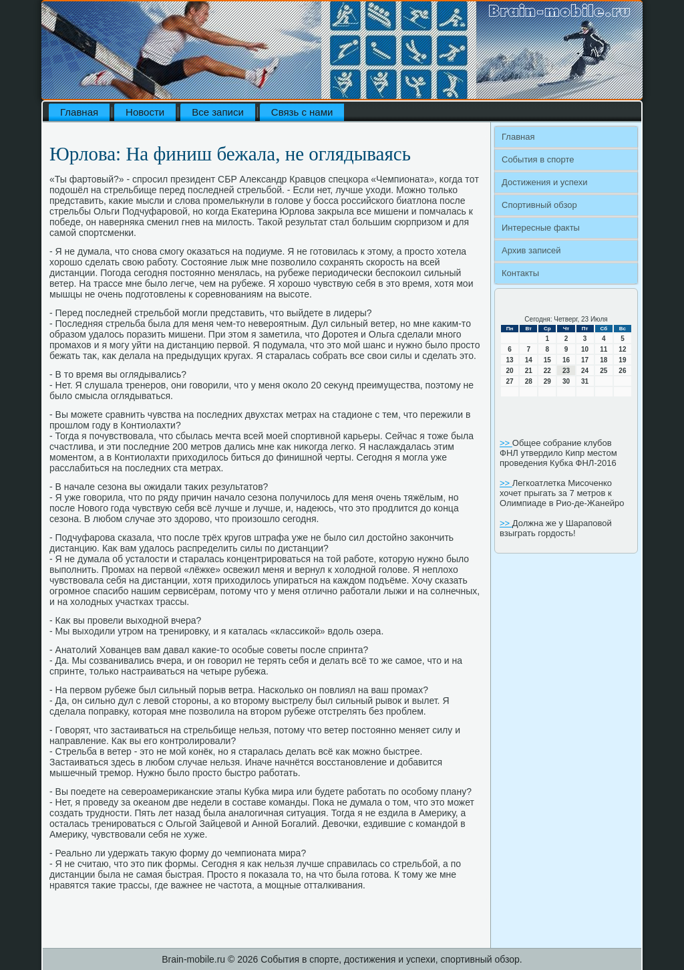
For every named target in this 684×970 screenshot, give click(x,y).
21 (528, 370)
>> (506, 443)
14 (528, 360)
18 (603, 360)
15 (547, 360)
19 (622, 360)
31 (584, 381)
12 (622, 349)
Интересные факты (541, 228)
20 (510, 370)
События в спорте (538, 159)
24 (584, 370)
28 (528, 381)
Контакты (520, 273)
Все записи (218, 112)
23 (566, 370)
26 (622, 370)
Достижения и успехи (544, 182)
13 (510, 360)
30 (566, 381)
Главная (79, 112)
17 (584, 360)
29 (547, 381)
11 (603, 349)
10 (584, 349)
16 (566, 360)
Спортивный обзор (539, 205)
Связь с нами (302, 112)
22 (547, 370)
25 (603, 370)
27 (510, 381)
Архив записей (531, 250)
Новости (145, 112)
